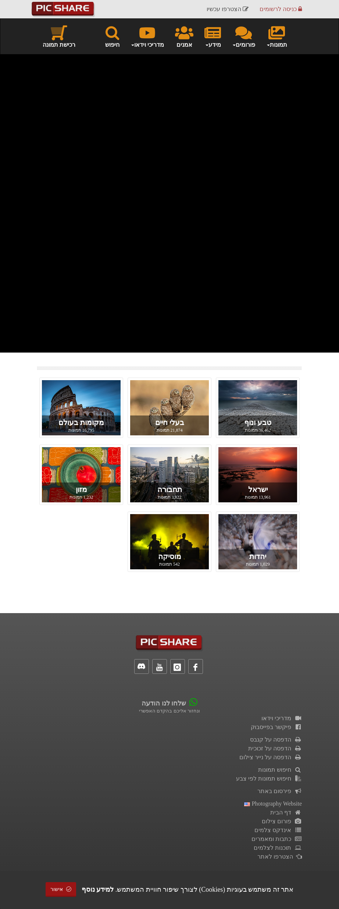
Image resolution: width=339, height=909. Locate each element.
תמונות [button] (276, 36)
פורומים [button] (243, 36)
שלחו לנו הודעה (164, 703)
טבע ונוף (257, 422)
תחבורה (169, 489)
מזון (81, 489)
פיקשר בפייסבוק (276, 727)
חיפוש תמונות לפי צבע (269, 778)
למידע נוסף (98, 889)
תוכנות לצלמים (278, 848)
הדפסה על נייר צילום (270, 757)
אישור (61, 889)
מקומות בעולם (81, 422)
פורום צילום (282, 821)
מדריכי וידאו (281, 718)
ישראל (258, 489)
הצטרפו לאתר (279, 856)
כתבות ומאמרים (276, 839)
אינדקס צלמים (278, 830)
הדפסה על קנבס (276, 739)
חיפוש (112, 36)
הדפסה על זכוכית (275, 748)
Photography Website (273, 803)
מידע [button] (212, 36)
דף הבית (286, 812)
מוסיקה (169, 556)
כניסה (281, 9)
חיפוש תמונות (280, 770)
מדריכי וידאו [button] (147, 36)
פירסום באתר (279, 791)
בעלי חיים (169, 422)
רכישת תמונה (59, 36)
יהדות (257, 556)
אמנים (184, 36)
